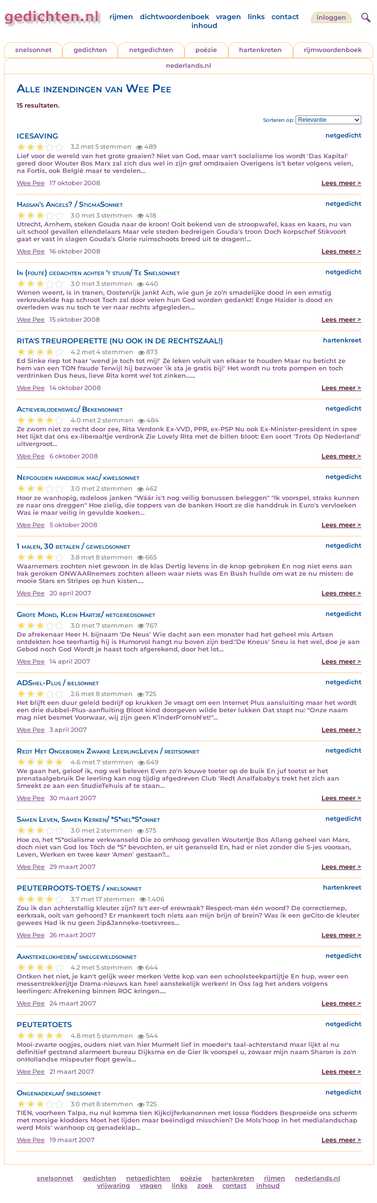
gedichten (90, 50)
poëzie (206, 50)
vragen (228, 16)
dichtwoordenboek (174, 16)
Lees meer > (341, 183)
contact (285, 16)
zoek (205, 1185)
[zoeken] (364, 16)
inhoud (204, 25)
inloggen (331, 17)
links (256, 16)
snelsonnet (33, 50)
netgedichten (151, 50)
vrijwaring (113, 1185)
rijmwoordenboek (333, 50)
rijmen (121, 16)
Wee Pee (31, 183)
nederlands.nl (188, 65)
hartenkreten (260, 50)
